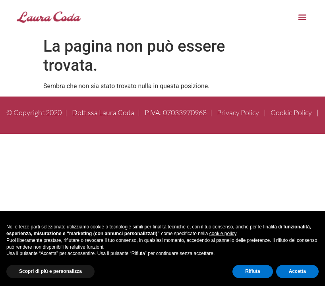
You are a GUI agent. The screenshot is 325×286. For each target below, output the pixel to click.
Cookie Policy (291, 112)
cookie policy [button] (222, 233)
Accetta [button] (297, 271)
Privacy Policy (238, 112)
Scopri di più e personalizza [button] (50, 271)
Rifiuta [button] (252, 271)
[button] (302, 16)
